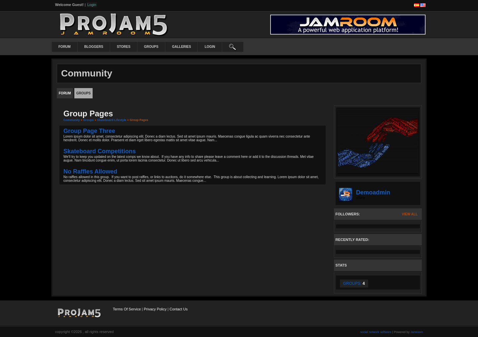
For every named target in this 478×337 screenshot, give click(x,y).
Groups (151, 47)
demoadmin (373, 192)
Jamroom (416, 332)
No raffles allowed (90, 171)
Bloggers (93, 47)
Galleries (181, 47)
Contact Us (179, 309)
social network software (376, 332)
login (209, 47)
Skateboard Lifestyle (111, 120)
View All (410, 214)
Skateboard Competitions (99, 151)
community (71, 120)
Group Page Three (89, 131)
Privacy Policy (155, 309)
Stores (123, 47)
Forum (64, 47)
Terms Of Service (127, 309)
